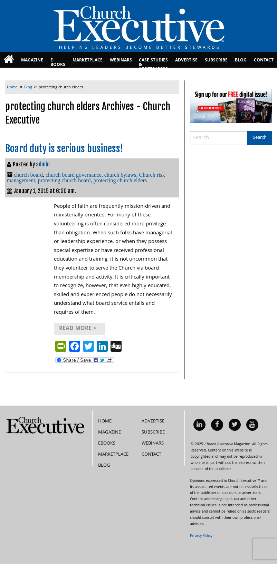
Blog (241, 60)
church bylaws (120, 175)
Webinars (121, 60)
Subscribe (216, 60)
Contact (264, 60)
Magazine (32, 60)
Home (105, 421)
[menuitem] (9, 60)
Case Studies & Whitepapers (153, 62)
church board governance (74, 175)
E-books (57, 62)
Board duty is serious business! (64, 149)
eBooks (106, 443)
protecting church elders (120, 180)
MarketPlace (88, 60)
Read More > (77, 328)
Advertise (186, 60)
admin (43, 164)
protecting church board (64, 180)
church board (28, 175)
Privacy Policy (201, 536)
